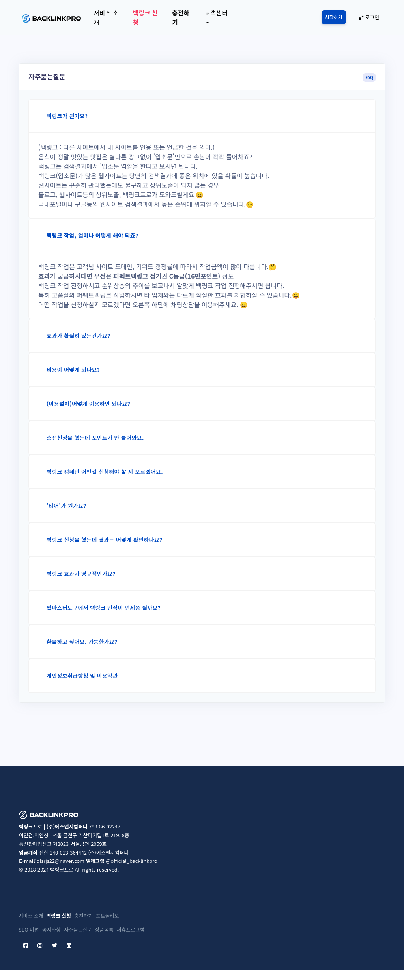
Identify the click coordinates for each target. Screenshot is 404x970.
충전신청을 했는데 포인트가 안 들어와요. (95, 438)
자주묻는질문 (78, 929)
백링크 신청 (145, 17)
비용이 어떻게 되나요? (73, 370)
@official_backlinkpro (131, 860)
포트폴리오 (107, 915)
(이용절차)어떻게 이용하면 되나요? (88, 404)
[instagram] (40, 945)
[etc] (78, 945)
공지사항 (51, 929)
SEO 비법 (29, 929)
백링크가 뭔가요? (67, 116)
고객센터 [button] (216, 12)
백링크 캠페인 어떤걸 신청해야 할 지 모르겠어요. (105, 472)
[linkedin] (69, 945)
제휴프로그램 (131, 929)
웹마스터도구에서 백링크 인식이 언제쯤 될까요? (104, 607)
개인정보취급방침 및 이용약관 (82, 675)
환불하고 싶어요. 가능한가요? (82, 641)
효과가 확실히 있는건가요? (78, 336)
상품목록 (104, 929)
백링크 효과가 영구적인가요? (81, 573)
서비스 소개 (106, 17)
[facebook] (26, 945)
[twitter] (54, 945)
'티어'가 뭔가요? (66, 506)
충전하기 (180, 17)
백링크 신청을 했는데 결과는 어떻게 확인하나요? (104, 540)
